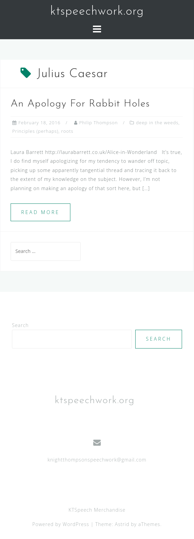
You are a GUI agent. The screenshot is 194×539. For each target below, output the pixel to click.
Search (20, 325)
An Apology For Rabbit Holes (80, 104)
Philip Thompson (98, 122)
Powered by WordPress (60, 524)
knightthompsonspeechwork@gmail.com (96, 459)
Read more (40, 212)
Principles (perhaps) (35, 131)
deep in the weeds (157, 122)
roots (67, 131)
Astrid (122, 524)
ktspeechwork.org (97, 11)
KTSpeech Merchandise (97, 510)
